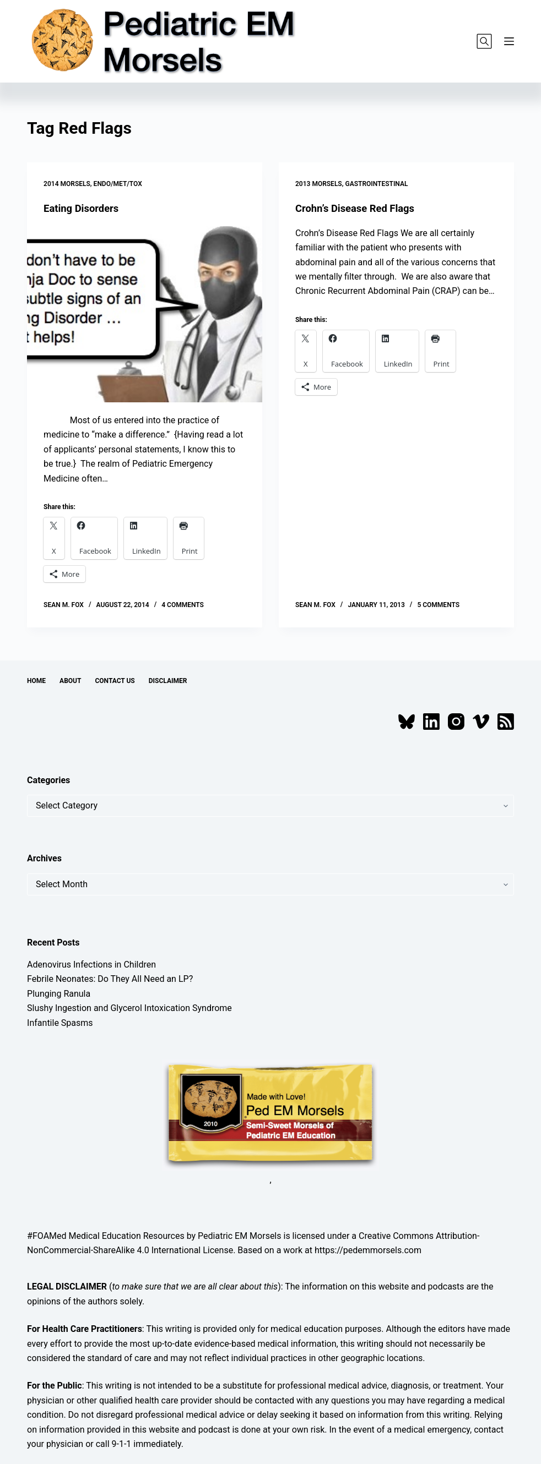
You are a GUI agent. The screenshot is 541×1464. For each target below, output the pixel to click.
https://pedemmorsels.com (368, 1250)
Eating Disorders (84, 208)
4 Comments (182, 605)
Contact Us (114, 681)
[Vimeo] (481, 721)
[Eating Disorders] (144, 314)
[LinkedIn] (431, 721)
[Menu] (509, 41)
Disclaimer (168, 681)
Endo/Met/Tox (118, 184)
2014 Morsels (67, 184)
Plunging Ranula (58, 993)
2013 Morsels (318, 184)
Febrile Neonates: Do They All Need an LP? (110, 979)
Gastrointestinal (376, 184)
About (70, 681)
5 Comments (438, 605)
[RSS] (505, 721)
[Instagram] (456, 721)
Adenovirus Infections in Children (91, 964)
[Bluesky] (406, 721)
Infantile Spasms (60, 1023)
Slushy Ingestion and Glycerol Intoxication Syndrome (129, 1008)
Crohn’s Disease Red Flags (360, 208)
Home (36, 681)
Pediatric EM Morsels (239, 1236)
